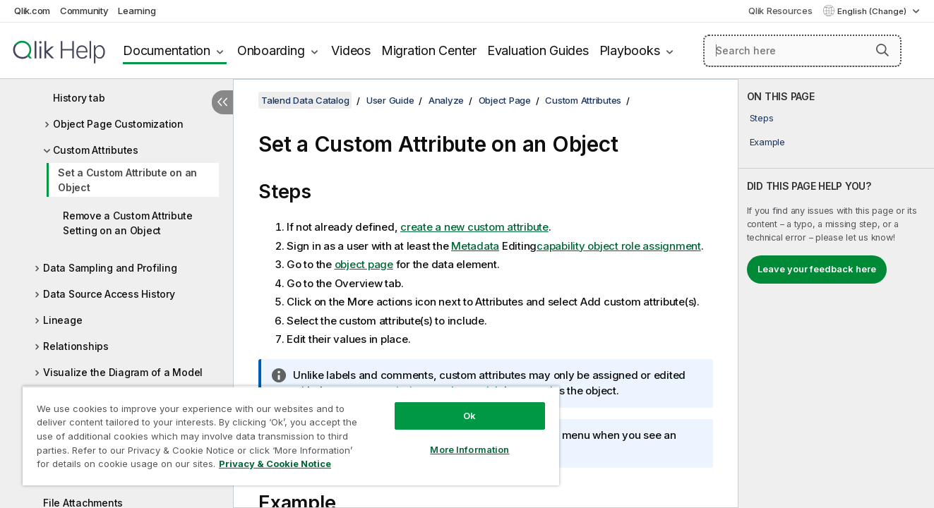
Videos (351, 50)
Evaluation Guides (538, 50)
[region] (291, 435)
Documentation (166, 50)
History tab (78, 98)
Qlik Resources (780, 10)
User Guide (390, 100)
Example (767, 141)
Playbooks (629, 50)
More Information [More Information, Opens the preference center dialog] (469, 449)
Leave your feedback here (817, 268)
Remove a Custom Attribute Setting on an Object (128, 223)
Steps (762, 117)
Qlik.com (32, 10)
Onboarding (271, 50)
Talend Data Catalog (305, 100)
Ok (469, 415)
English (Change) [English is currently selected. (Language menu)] (873, 11)
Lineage (62, 320)
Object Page (505, 100)
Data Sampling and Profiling (109, 268)
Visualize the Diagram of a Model (123, 372)
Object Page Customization (118, 124)
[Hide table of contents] (222, 102)
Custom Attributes (95, 150)
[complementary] (836, 293)
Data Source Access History (109, 294)
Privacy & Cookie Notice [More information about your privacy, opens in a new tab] (275, 463)
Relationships (76, 346)
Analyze (446, 100)
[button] (882, 50)
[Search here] (802, 51)
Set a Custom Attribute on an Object (127, 180)
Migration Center (429, 50)
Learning (136, 10)
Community (84, 10)
